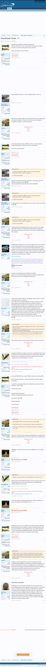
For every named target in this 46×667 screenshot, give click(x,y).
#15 (44, 461)
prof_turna (3, 308)
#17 (44, 512)
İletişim (40, 663)
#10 (44, 319)
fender (2, 54)
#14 (44, 445)
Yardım (44, 663)
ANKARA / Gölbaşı (6, 367)
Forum (9, 8)
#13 (44, 414)
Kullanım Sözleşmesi (42, 665)
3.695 (9, 486)
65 (9, 595)
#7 (44, 240)
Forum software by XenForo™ (11, 665)
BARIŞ (2, 459)
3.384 (9, 108)
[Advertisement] (23, 23)
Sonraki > (14, 41)
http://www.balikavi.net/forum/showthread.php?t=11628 (21, 369)
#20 (44, 600)
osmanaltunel (4, 362)
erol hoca (3, 592)
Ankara (8, 131)
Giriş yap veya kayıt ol (39, 1)
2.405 (9, 463)
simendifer (3, 254)
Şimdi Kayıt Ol (22, 654)
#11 (44, 348)
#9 (44, 287)
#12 (44, 371)
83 (9, 57)
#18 (44, 538)
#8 (44, 268)
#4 (44, 156)
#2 (44, 102)
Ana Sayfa (4, 8)
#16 (44, 495)
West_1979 (3, 104)
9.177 (9, 257)
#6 (44, 206)
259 (9, 130)
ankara (8, 312)
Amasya (8, 596)
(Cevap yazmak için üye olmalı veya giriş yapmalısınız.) (35, 629)
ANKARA (8, 109)
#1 (44, 57)
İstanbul (8, 258)
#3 (44, 132)
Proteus (3, 128)
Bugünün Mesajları (4, 10)
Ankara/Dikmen (7, 58)
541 (9, 311)
